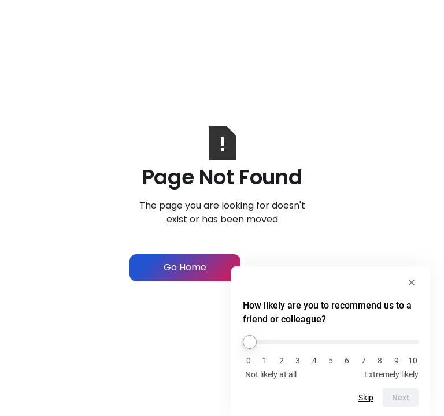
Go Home (185, 267)
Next (400, 397)
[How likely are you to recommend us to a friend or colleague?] (331, 342)
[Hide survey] (412, 282)
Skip (365, 397)
